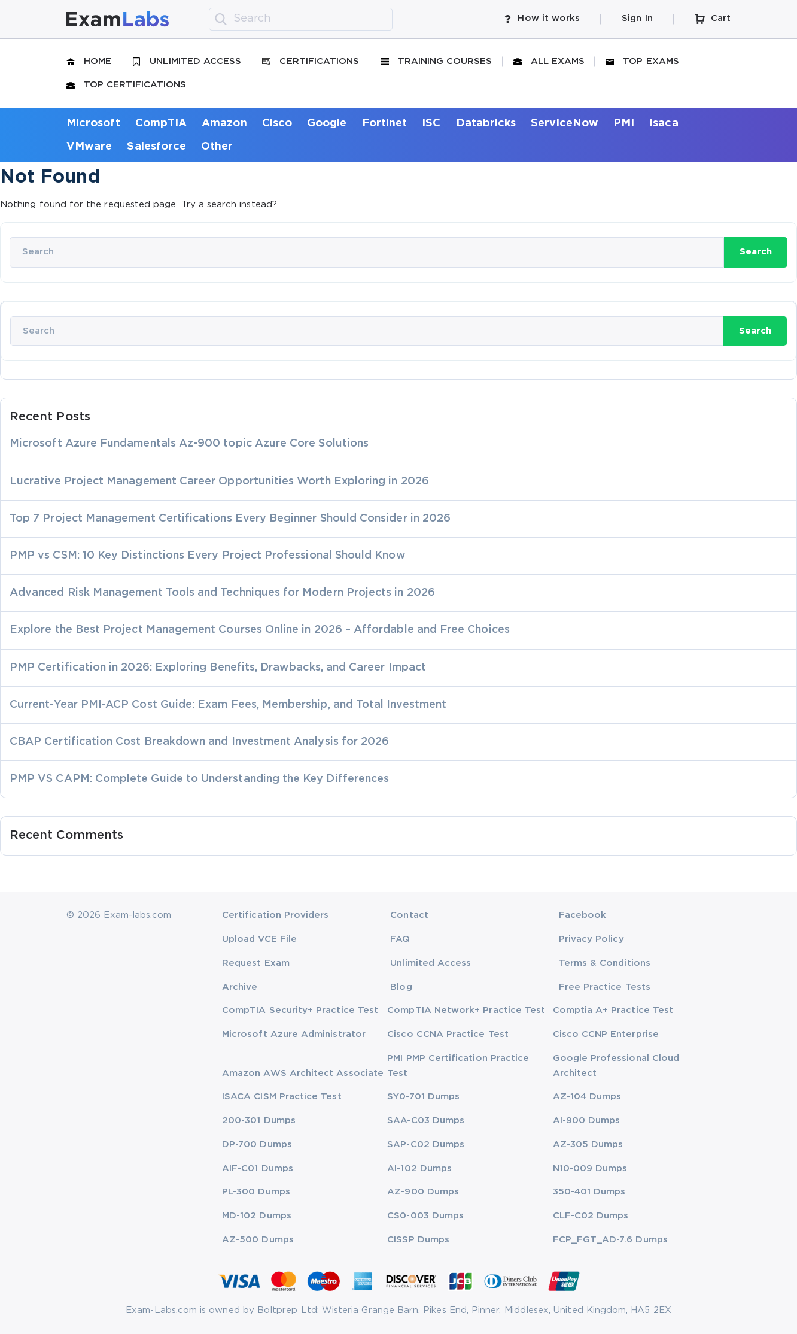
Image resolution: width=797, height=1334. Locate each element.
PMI (623, 123)
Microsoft (93, 123)
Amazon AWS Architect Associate (303, 1073)
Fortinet (384, 123)
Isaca (663, 123)
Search (756, 252)
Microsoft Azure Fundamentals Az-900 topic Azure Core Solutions (189, 443)
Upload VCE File (259, 939)
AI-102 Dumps (419, 1168)
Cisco (277, 123)
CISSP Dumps (418, 1240)
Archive (239, 987)
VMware (89, 146)
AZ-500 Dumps (258, 1240)
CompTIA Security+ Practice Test (300, 1010)
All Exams (549, 61)
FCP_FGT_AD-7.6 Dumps (610, 1240)
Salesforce (156, 146)
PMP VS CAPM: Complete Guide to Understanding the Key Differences (199, 779)
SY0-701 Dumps (423, 1096)
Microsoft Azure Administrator (294, 1034)
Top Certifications (126, 85)
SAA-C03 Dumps (425, 1120)
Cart (713, 19)
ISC (431, 123)
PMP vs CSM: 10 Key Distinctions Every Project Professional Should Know (208, 555)
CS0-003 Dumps (425, 1216)
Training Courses (436, 61)
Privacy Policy (591, 939)
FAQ (400, 939)
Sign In (637, 18)
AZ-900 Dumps (423, 1192)
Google (326, 123)
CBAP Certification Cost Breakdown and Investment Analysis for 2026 (199, 742)
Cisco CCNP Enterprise (606, 1034)
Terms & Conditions (604, 963)
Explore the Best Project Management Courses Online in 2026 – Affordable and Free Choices (260, 630)
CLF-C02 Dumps (591, 1216)
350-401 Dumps (589, 1192)
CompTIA (161, 123)
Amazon (224, 123)
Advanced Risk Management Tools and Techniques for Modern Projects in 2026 (222, 593)
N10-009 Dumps (590, 1168)
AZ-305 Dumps (588, 1144)
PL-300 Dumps (256, 1192)
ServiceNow (564, 123)
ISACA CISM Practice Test (282, 1096)
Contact (409, 915)
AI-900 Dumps (586, 1120)
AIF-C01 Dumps (257, 1168)
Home (88, 61)
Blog (401, 987)
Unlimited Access (186, 61)
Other (217, 146)
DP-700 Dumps (257, 1144)
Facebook (583, 915)
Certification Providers (275, 915)
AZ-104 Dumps (587, 1096)
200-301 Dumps (259, 1120)
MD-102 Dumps (256, 1216)
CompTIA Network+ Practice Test (466, 1010)
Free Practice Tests (604, 987)
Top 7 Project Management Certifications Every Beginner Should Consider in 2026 (230, 518)
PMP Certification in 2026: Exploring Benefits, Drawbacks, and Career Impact (218, 667)
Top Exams (642, 61)
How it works (542, 18)
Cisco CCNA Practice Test (448, 1034)
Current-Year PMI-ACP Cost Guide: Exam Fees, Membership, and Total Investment (228, 705)
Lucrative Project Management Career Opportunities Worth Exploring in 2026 (219, 481)
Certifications (310, 61)
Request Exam (256, 963)
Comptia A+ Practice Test (613, 1010)
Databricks (486, 123)
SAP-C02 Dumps (425, 1144)
